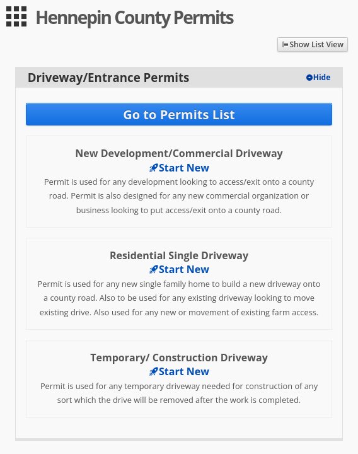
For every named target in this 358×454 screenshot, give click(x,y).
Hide (322, 77)
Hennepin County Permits (134, 17)
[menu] (16, 16)
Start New (179, 168)
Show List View (316, 44)
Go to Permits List (178, 114)
